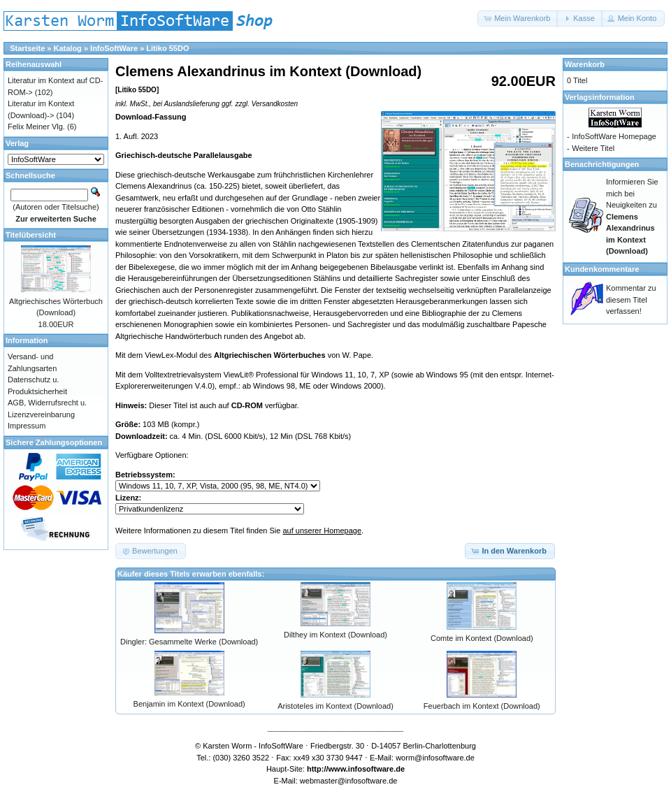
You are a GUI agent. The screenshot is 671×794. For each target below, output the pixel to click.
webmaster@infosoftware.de (349, 781)
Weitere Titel (593, 148)
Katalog (68, 48)
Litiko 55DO (167, 48)
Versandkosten (275, 104)
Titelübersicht (31, 235)
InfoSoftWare (114, 48)
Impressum (26, 425)
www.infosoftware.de (367, 769)
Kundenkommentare (602, 269)
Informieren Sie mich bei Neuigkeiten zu (632, 216)
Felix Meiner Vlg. (36, 126)
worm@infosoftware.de (435, 757)
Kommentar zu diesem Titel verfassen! (631, 299)
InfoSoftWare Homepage (614, 136)
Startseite (27, 48)
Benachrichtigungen (602, 164)
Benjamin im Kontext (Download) (189, 704)
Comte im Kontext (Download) (482, 638)
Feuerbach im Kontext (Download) (482, 706)
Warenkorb (585, 64)
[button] (517, 18)
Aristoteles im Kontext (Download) (335, 706)
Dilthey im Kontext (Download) (335, 634)
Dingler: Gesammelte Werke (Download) (189, 641)
